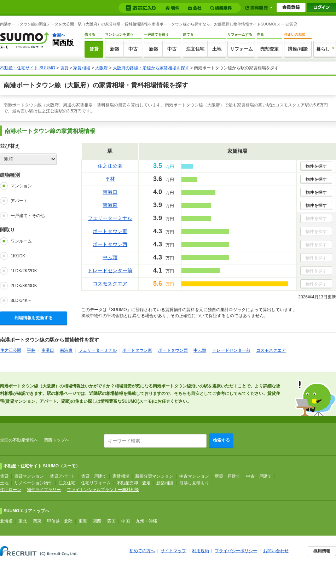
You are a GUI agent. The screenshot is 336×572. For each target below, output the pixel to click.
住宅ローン (10, 489)
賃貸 (94, 49)
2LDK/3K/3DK (24, 285)
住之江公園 (110, 166)
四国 (111, 521)
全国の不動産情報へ (19, 440)
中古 (133, 49)
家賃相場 (81, 67)
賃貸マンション (29, 476)
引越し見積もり (194, 482)
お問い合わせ (276, 550)
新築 (114, 49)
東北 (22, 521)
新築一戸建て (227, 476)
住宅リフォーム (96, 482)
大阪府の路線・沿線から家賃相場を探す (151, 67)
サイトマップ (173, 550)
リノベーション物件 (33, 482)
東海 (83, 521)
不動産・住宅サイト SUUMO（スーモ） (42, 465)
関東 (37, 521)
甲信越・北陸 (60, 521)
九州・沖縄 (146, 521)
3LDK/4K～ (21, 300)
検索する (221, 440)
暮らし (323, 49)
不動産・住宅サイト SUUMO (27, 67)
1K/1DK (18, 255)
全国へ (58, 35)
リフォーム (241, 49)
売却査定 (269, 49)
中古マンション (194, 476)
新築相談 (164, 482)
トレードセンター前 (110, 270)
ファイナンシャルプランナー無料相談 (103, 489)
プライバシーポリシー (236, 550)
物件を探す (316, 166)
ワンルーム (21, 241)
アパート (19, 200)
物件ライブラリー (44, 489)
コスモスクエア (110, 283)
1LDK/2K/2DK (24, 270)
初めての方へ (142, 550)
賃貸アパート (62, 476)
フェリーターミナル (110, 218)
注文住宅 (195, 49)
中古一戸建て (259, 476)
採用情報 (321, 551)
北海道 (6, 521)
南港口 (110, 192)
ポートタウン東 (110, 231)
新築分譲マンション (154, 476)
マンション (21, 185)
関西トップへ (56, 440)
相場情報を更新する (34, 317)
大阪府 (101, 67)
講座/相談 (298, 49)
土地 (216, 49)
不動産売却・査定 (134, 482)
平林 (110, 179)
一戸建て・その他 (28, 215)
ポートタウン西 (110, 244)
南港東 (110, 205)
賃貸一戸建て (93, 476)
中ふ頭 (110, 257)
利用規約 (200, 550)
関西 (97, 521)
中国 (125, 521)
